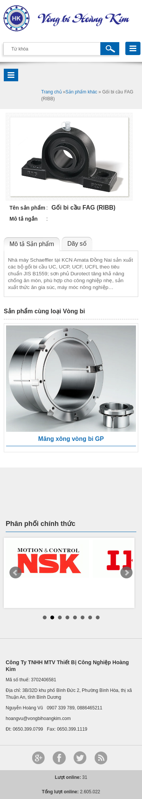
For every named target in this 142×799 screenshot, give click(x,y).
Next (126, 573)
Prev (15, 573)
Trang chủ (51, 92)
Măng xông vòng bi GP (71, 439)
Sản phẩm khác (81, 92)
